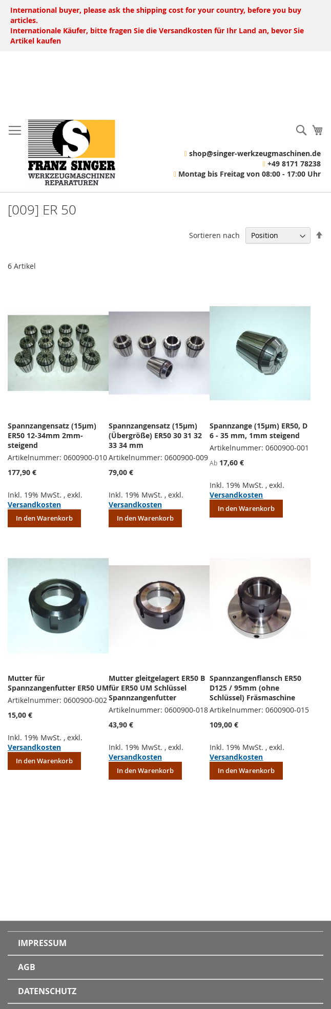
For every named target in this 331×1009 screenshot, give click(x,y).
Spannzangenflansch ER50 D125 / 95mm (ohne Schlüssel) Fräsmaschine (255, 687)
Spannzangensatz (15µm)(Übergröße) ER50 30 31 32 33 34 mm (155, 435)
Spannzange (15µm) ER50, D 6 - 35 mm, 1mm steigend (258, 430)
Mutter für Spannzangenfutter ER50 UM (58, 683)
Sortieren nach (214, 235)
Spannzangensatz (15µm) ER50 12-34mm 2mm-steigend (52, 435)
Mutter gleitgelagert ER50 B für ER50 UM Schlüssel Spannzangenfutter (157, 687)
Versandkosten (34, 504)
